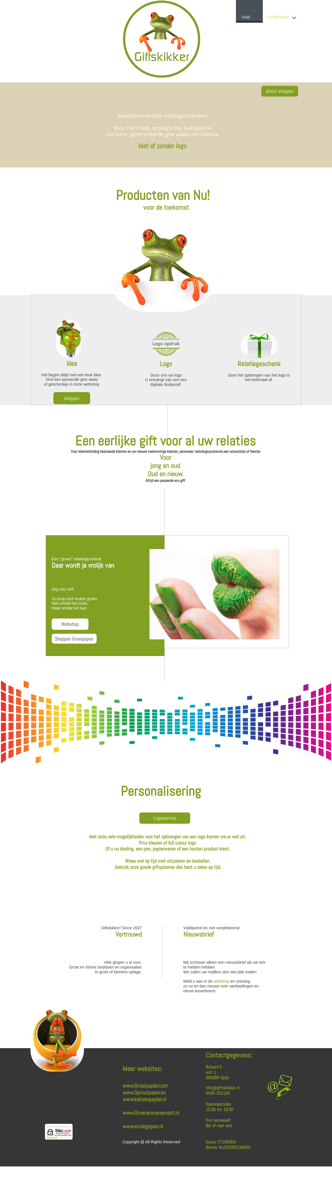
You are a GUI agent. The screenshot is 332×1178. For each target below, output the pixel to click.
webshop (221, 981)
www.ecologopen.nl (143, 1126)
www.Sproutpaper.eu (144, 1092)
